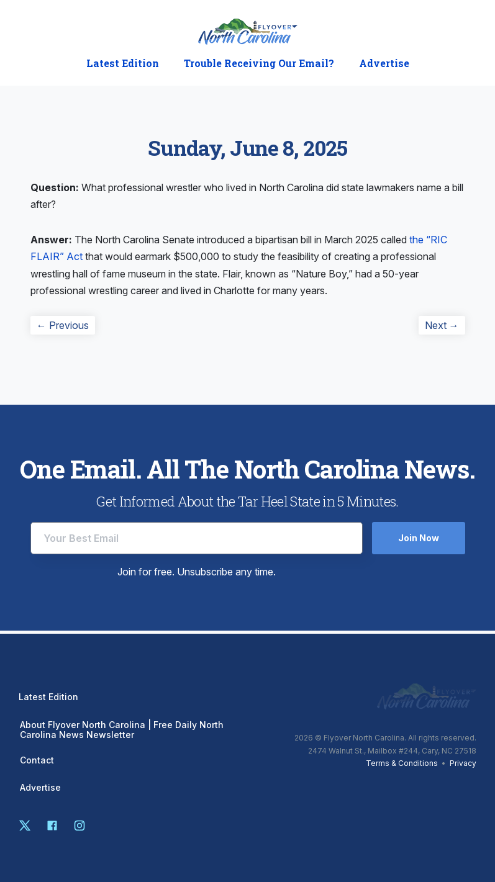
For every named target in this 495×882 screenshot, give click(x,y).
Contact (37, 760)
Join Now (418, 538)
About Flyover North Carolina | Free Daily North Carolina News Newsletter (122, 730)
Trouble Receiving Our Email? (259, 63)
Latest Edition (122, 63)
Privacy (463, 763)
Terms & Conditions (402, 763)
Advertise (384, 63)
